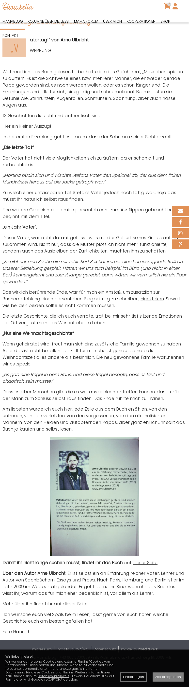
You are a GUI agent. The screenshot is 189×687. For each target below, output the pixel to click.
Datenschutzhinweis (53, 676)
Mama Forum (86, 21)
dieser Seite (145, 580)
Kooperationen (141, 21)
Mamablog (12, 21)
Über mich (112, 21)
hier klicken (152, 316)
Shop (165, 21)
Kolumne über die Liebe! (48, 21)
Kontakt (10, 35)
